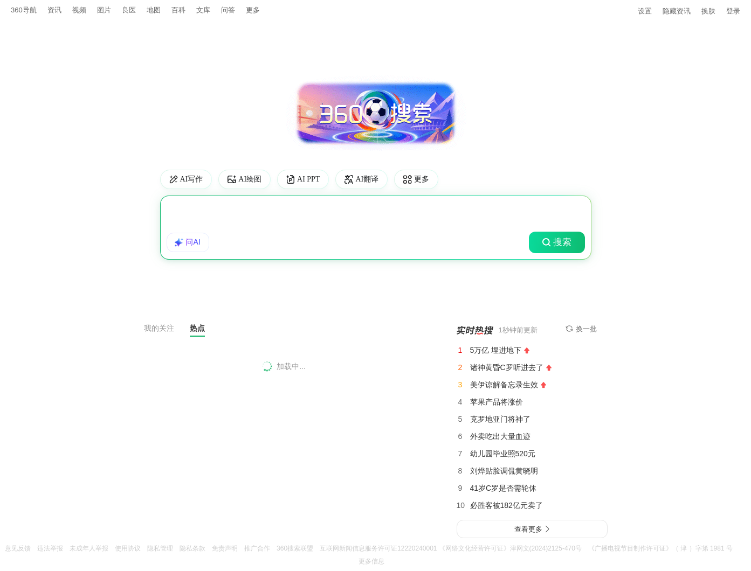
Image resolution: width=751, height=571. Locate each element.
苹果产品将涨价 (496, 401)
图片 (104, 10)
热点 (197, 327)
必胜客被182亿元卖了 (506, 504)
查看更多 (532, 529)
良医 (129, 10)
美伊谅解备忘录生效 (504, 384)
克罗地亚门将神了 (500, 418)
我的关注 (159, 327)
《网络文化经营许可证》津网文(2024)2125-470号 (510, 548)
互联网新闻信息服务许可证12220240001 (378, 548)
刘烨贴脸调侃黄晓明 (504, 470)
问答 (228, 10)
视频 (79, 10)
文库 (203, 10)
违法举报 (50, 548)
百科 (178, 10)
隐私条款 (192, 548)
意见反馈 (18, 548)
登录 (733, 10)
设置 (645, 10)
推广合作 (257, 548)
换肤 (708, 10)
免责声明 (225, 548)
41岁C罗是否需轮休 (503, 487)
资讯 (54, 10)
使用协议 (128, 548)
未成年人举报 (89, 548)
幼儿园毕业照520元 (502, 453)
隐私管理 (160, 548)
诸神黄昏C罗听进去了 (506, 367)
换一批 (581, 328)
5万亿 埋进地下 (496, 349)
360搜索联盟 (295, 548)
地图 (154, 10)
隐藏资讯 (677, 10)
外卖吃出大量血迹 (500, 435)
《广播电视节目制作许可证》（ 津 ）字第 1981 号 (660, 548)
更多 (253, 10)
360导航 (24, 10)
